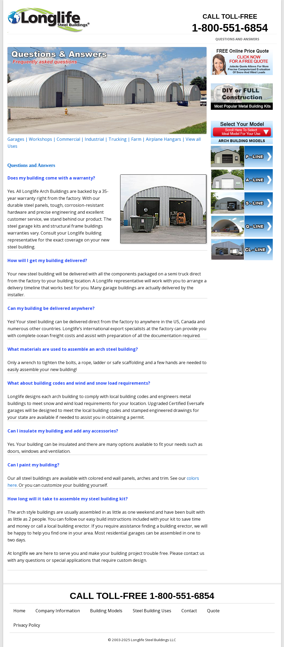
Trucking (117, 139)
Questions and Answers (237, 39)
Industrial (94, 139)
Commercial (68, 139)
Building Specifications (89, 39)
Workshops (40, 139)
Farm (136, 139)
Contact (189, 611)
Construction (169, 39)
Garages (15, 139)
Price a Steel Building (133, 39)
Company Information (44, 39)
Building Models (106, 611)
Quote (213, 611)
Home (14, 39)
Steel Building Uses (152, 611)
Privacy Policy (26, 625)
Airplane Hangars (163, 139)
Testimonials (198, 39)
